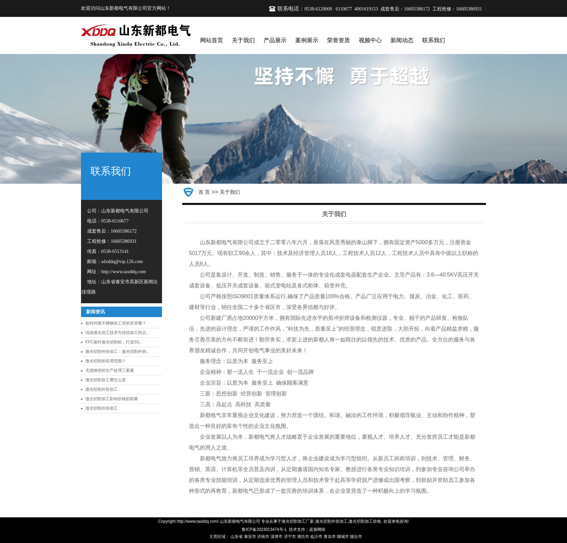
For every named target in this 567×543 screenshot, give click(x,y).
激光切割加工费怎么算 (105, 380)
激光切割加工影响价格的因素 (111, 398)
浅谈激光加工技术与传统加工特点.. (116, 332)
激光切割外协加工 (101, 389)
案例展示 (306, 40)
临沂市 (316, 536)
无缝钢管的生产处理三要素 (109, 370)
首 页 (204, 192)
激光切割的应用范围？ (105, 361)
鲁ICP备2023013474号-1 (264, 529)
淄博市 (276, 536)
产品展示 (275, 40)
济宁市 (290, 536)
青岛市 (330, 536)
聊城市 (343, 536)
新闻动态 (401, 40)
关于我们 (243, 40)
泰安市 (250, 536)
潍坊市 (303, 536)
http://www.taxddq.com (123, 271)
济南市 (263, 536)
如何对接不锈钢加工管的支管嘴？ (115, 323)
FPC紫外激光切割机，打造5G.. (113, 342)
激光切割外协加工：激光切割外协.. (116, 351)
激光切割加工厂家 (297, 521)
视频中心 (370, 40)
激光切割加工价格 (365, 521)
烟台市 (356, 536)
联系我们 (433, 40)
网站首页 (211, 40)
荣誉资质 (338, 40)
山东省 (237, 536)
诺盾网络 (317, 529)
